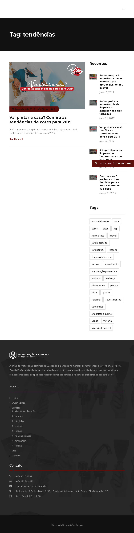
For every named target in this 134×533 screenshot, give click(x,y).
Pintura (18, 430)
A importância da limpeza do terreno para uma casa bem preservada (110, 156)
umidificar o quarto (102, 313)
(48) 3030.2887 (23, 476)
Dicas (45, 109)
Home (15, 397)
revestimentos (113, 299)
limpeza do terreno (102, 256)
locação (96, 264)
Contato (16, 455)
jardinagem (98, 249)
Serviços (16, 407)
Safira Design (76, 525)
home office (98, 235)
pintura (114, 285)
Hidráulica (19, 421)
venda (95, 320)
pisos (94, 292)
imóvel (113, 235)
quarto (106, 292)
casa (116, 221)
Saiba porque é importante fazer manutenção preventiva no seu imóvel (111, 81)
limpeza (113, 249)
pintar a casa (98, 285)
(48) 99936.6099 (25, 481)
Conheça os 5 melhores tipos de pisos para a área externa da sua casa (110, 182)
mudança (110, 278)
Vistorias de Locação (25, 411)
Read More (16, 139)
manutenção (111, 264)
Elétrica (18, 425)
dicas (105, 228)
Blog (14, 450)
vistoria (107, 320)
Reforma (19, 416)
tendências (97, 306)
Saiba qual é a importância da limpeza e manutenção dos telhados (110, 107)
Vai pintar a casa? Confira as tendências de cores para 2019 (40, 119)
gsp (116, 228)
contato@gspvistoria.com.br (31, 486)
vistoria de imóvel (101, 328)
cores (95, 228)
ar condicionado (100, 221)
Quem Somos (18, 402)
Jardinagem (20, 440)
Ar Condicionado (23, 435)
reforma (96, 299)
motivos (96, 278)
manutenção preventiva (104, 271)
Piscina (18, 445)
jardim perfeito (100, 242)
